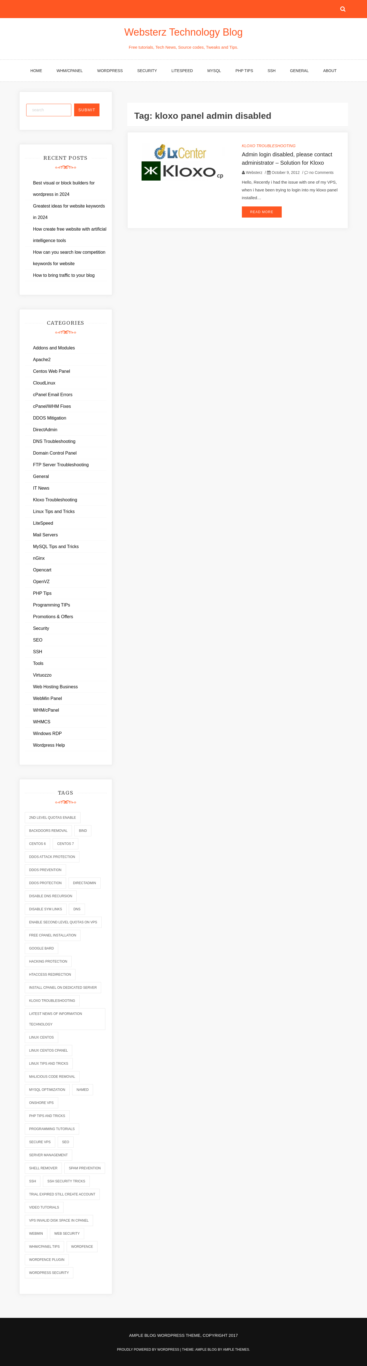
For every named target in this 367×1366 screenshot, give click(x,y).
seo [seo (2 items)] (65, 1142)
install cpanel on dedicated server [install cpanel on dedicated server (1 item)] (63, 988)
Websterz (254, 172)
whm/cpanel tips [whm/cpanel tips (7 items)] (44, 1247)
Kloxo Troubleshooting (269, 146)
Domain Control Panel (55, 453)
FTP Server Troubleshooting (61, 464)
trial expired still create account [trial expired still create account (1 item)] (62, 1194)
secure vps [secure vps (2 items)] (40, 1142)
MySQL (214, 70)
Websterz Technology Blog (183, 32)
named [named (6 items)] (83, 1090)
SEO (38, 640)
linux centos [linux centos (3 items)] (41, 1037)
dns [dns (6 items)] (76, 909)
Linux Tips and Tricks (54, 511)
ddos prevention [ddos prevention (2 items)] (45, 870)
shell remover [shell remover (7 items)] (43, 1168)
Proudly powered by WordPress (148, 1350)
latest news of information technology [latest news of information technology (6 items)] (55, 1019)
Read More (261, 212)
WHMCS (41, 721)
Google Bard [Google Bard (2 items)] (41, 948)
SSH (272, 70)
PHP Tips (244, 70)
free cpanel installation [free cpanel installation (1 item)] (52, 935)
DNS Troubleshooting (54, 441)
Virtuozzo (42, 675)
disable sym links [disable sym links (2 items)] (45, 909)
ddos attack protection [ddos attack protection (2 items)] (52, 857)
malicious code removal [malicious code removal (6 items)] (52, 1077)
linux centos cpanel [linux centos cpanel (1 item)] (48, 1050)
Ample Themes (236, 1350)
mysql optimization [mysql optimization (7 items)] (47, 1090)
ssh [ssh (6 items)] (32, 1181)
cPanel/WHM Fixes (52, 406)
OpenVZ (41, 581)
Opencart (42, 570)
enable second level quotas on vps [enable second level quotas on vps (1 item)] (63, 922)
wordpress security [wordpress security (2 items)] (49, 1273)
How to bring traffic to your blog (64, 275)
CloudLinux (44, 383)
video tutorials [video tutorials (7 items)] (44, 1207)
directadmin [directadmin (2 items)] (84, 883)
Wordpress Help (49, 745)
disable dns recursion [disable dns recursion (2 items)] (50, 896)
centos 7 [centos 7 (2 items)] (65, 844)
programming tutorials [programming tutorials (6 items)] (52, 1129)
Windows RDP (47, 733)
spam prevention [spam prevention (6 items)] (85, 1168)
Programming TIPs (51, 605)
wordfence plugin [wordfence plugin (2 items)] (47, 1260)
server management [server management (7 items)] (48, 1155)
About (330, 70)
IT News (41, 488)
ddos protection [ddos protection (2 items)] (45, 883)
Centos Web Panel (51, 371)
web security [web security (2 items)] (67, 1234)
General (299, 70)
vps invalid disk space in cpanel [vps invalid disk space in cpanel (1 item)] (59, 1220)
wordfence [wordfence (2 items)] (82, 1247)
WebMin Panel (47, 698)
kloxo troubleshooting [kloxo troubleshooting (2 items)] (52, 1001)
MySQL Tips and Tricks (56, 546)
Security (147, 70)
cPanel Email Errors (52, 394)
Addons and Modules (54, 348)
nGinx (39, 558)
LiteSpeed (182, 70)
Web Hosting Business (55, 686)
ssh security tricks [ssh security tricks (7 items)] (66, 1181)
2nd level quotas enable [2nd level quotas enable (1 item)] (52, 818)
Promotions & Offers (53, 616)
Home (36, 70)
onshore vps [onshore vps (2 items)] (41, 1103)
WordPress (110, 70)
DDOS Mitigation (49, 418)
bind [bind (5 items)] (83, 831)
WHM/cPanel (70, 70)
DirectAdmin (45, 429)
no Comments (319, 172)
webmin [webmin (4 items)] (36, 1234)
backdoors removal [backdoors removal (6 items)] (48, 831)
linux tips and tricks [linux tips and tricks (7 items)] (48, 1064)
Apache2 (42, 359)
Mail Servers (45, 534)
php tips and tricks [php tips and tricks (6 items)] (47, 1116)
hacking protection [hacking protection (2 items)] (48, 961)
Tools (38, 663)
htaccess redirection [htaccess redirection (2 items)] (50, 975)
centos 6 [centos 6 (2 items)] (37, 844)
